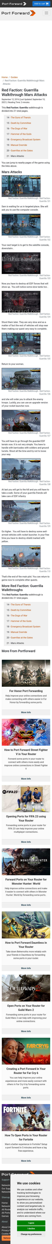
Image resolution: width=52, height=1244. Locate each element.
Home (5, 77)
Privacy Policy (8, 1230)
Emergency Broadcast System (25, 139)
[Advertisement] (26, 48)
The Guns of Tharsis (21, 117)
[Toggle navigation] (46, 13)
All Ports (6, 1213)
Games (5, 1216)
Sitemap (6, 1197)
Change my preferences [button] (31, 1234)
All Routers (7, 1209)
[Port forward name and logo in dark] (19, 13)
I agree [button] (31, 1223)
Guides (14, 77)
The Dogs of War (19, 128)
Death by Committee (21, 123)
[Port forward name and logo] (14, 3)
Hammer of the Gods (21, 134)
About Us (6, 1227)
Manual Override (19, 145)
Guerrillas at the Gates (22, 150)
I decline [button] (31, 1228)
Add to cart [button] (41, 3)
